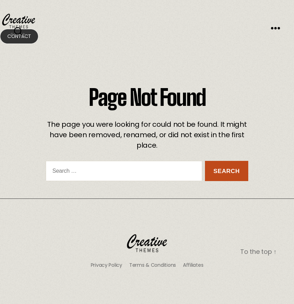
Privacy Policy (106, 265)
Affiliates (193, 265)
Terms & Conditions (152, 265)
